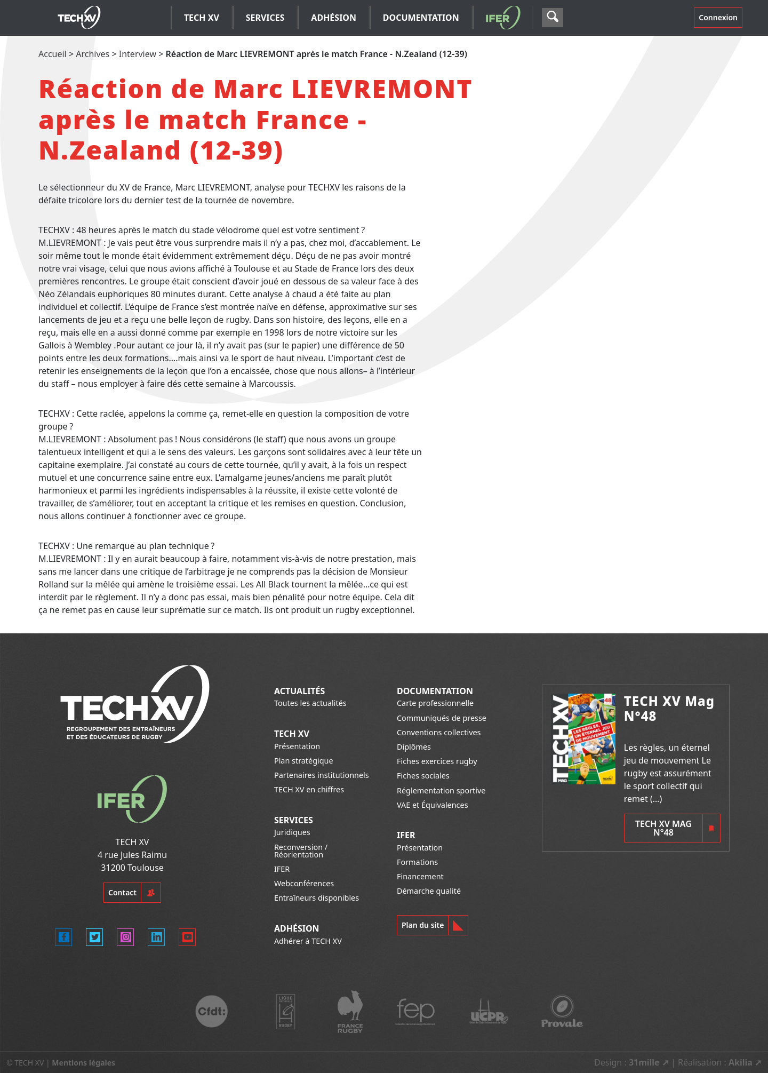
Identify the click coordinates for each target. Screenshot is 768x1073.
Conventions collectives (439, 732)
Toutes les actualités (310, 703)
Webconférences (304, 883)
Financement (420, 876)
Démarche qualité (429, 891)
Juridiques (292, 832)
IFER (282, 869)
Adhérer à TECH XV (308, 941)
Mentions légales (83, 1063)
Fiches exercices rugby (437, 761)
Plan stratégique (303, 761)
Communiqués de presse (441, 718)
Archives (92, 54)
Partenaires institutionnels (321, 775)
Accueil (52, 54)
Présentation (297, 746)
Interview (137, 54)
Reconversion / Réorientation (300, 851)
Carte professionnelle (435, 703)
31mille (644, 1062)
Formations (417, 862)
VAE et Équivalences (432, 805)
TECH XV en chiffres (309, 789)
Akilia (741, 1062)
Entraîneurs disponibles (316, 898)
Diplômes (414, 747)
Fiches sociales (423, 775)
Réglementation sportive (441, 790)
